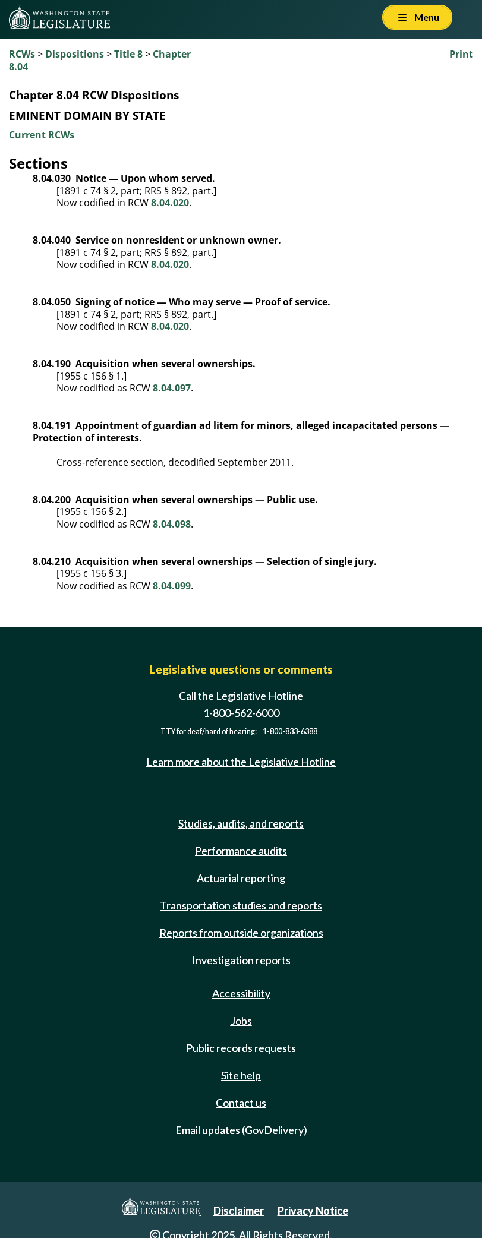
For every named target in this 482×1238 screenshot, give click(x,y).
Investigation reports (241, 960)
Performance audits (241, 850)
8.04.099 (172, 585)
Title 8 (128, 54)
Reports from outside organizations (241, 932)
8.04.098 (172, 523)
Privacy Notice (313, 1210)
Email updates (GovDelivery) (241, 1129)
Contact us (241, 1102)
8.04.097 (172, 387)
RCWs (22, 54)
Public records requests (241, 1047)
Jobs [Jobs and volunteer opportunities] (241, 1020)
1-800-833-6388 (290, 731)
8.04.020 (170, 202)
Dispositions (74, 54)
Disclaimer (238, 1210)
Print (461, 54)
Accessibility (241, 993)
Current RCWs (41, 134)
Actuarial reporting (241, 878)
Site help (241, 1075)
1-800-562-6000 (241, 712)
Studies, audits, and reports (241, 823)
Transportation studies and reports (241, 905)
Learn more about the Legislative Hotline (241, 761)
